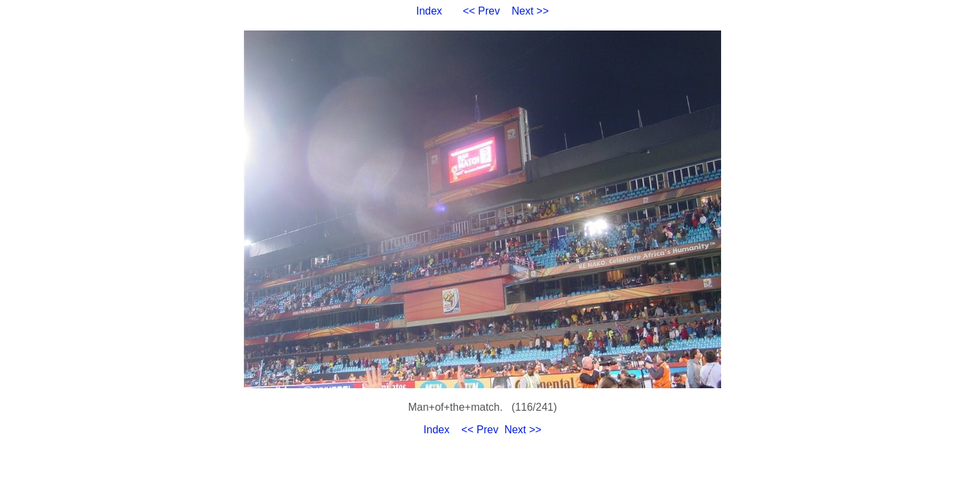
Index (429, 11)
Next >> (530, 11)
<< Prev (481, 11)
